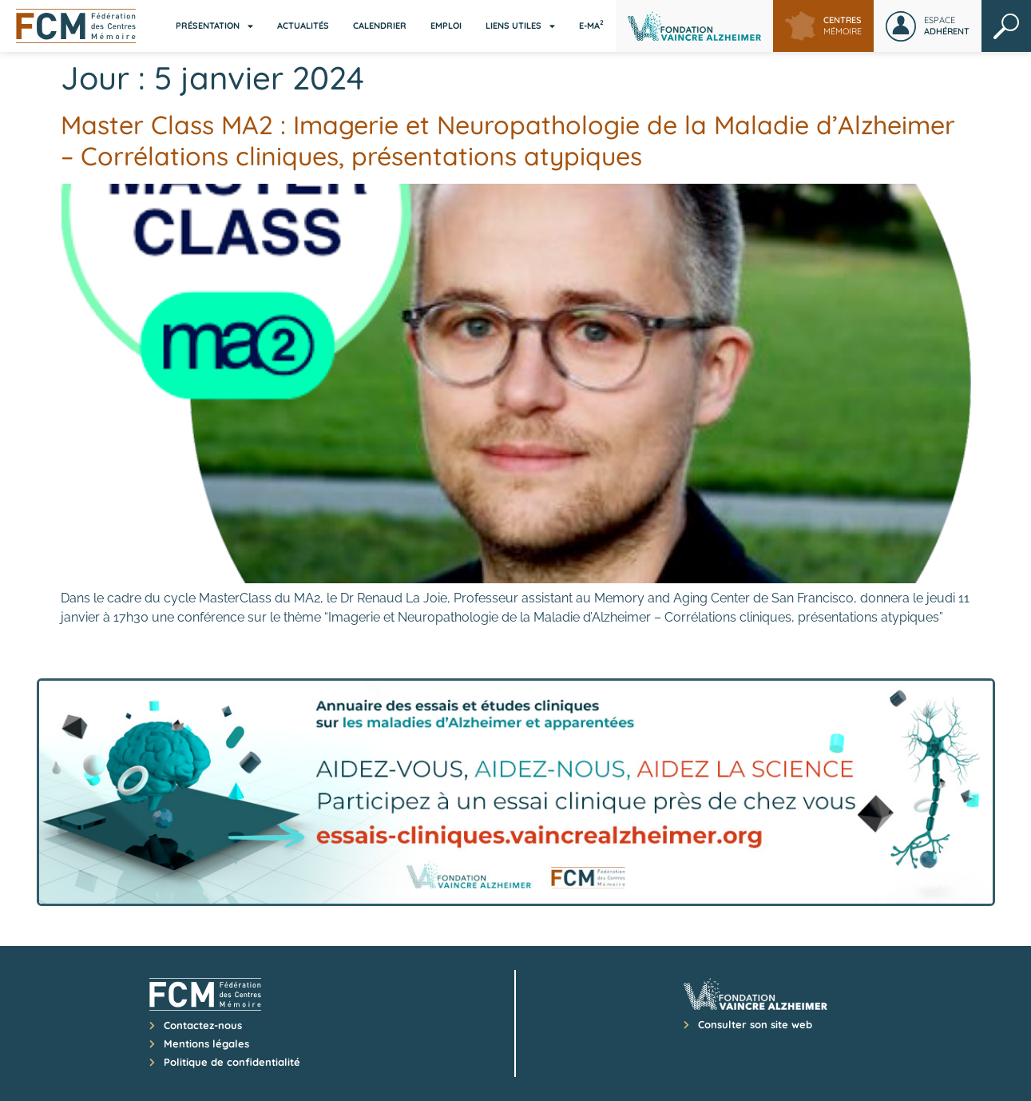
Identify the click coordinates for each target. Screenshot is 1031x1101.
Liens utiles (520, 26)
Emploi (446, 25)
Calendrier (379, 25)
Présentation (214, 26)
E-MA (591, 24)
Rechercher (1006, 26)
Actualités (303, 25)
